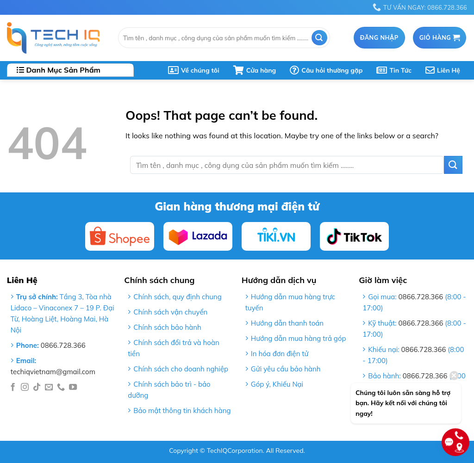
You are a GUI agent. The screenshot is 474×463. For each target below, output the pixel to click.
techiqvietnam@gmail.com (53, 371)
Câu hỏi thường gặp (326, 70)
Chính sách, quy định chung (177, 296)
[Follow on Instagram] (25, 387)
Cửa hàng (254, 70)
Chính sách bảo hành (167, 327)
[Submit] (319, 37)
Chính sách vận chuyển (170, 312)
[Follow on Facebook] (13, 387)
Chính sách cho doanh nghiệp (180, 368)
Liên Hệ (442, 70)
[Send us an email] (49, 387)
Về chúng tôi (193, 70)
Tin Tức (394, 70)
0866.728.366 (63, 345)
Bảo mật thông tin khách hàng (182, 410)
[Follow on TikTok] (37, 387)
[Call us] (61, 387)
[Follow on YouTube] (73, 387)
